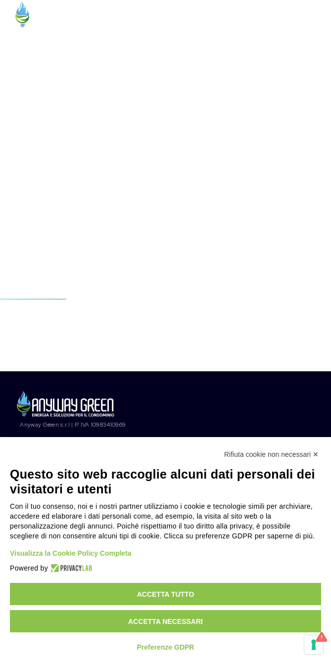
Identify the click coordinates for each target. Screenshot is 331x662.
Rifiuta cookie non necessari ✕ (271, 454)
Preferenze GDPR (165, 647)
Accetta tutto (165, 594)
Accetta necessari (165, 621)
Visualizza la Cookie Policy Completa (71, 553)
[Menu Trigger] (308, 18)
